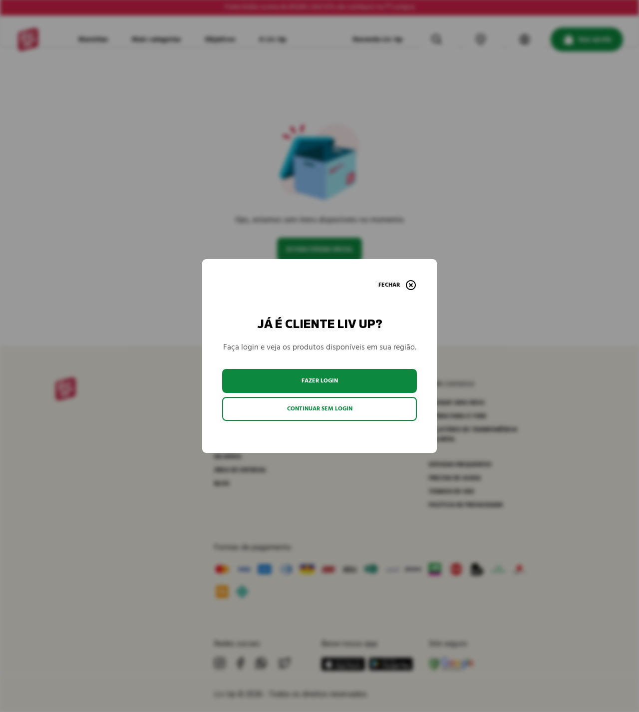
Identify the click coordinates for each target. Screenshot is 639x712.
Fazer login (320, 380)
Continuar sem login (319, 408)
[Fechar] (397, 285)
